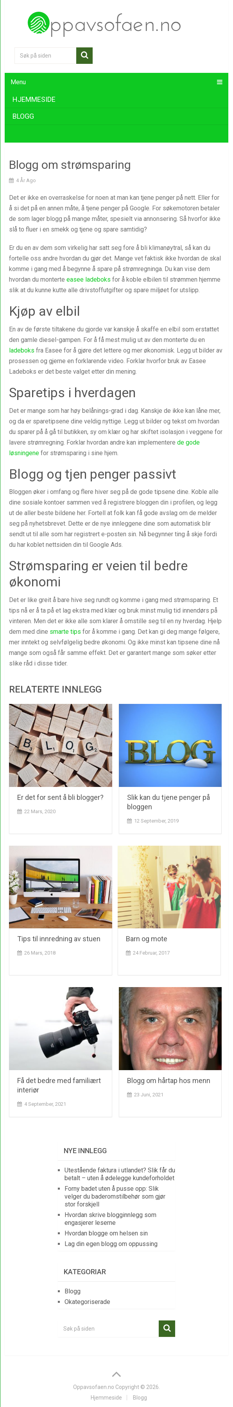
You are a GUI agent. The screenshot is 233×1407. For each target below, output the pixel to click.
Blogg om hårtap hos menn (168, 1080)
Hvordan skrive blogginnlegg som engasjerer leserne (110, 1218)
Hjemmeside (34, 99)
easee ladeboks (88, 279)
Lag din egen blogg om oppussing (111, 1244)
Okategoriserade (87, 1302)
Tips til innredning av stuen (58, 939)
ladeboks (21, 350)
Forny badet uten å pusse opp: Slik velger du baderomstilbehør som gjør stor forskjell (115, 1196)
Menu (18, 82)
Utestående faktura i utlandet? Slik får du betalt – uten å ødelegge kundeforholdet (120, 1174)
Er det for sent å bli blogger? (60, 797)
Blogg (23, 116)
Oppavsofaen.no (93, 1387)
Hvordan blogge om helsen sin (106, 1233)
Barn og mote (146, 939)
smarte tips (65, 631)
